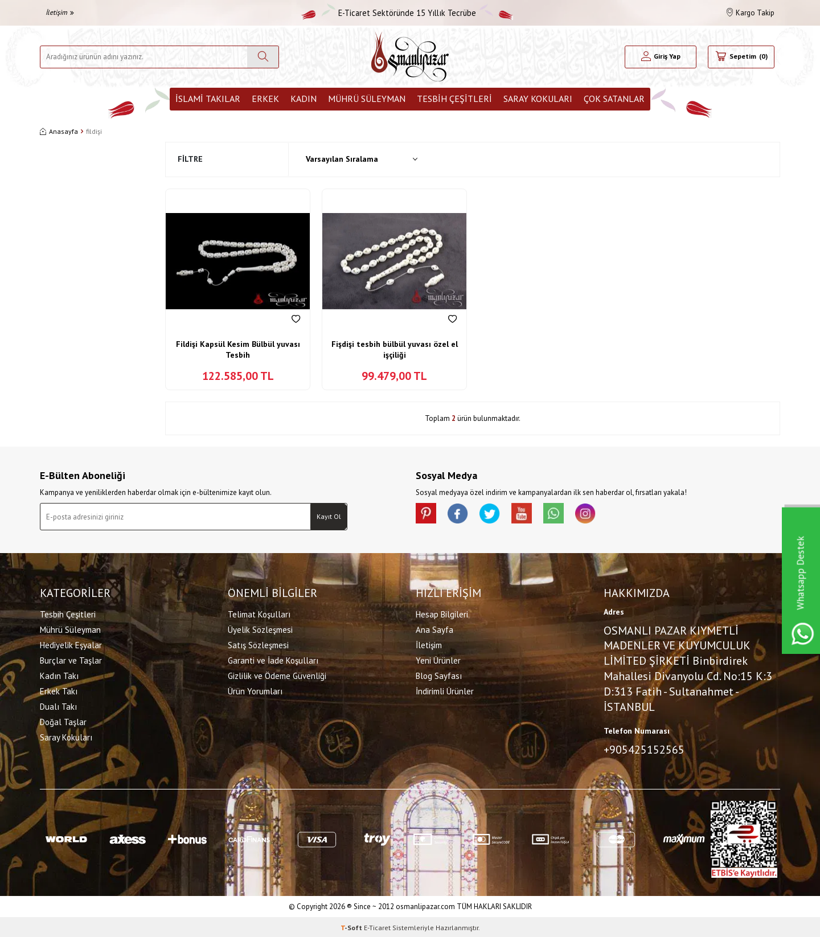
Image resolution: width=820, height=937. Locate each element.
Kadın (303, 98)
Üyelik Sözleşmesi (260, 628)
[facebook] (461, 514)
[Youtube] (529, 514)
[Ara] (262, 57)
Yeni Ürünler (438, 659)
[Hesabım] (661, 57)
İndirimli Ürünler (445, 690)
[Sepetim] (741, 57)
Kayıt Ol (329, 516)
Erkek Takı (58, 690)
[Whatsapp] (563, 514)
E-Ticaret (377, 926)
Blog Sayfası (439, 674)
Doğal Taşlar (63, 720)
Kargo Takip (750, 13)
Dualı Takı (58, 705)
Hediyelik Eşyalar (71, 644)
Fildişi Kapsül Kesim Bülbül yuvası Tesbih (238, 350)
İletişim (60, 12)
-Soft (352, 926)
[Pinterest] (427, 514)
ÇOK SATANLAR (614, 98)
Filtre (190, 159)
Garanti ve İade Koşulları (273, 659)
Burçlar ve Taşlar (71, 659)
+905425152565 (644, 748)
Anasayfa (59, 131)
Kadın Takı (59, 674)
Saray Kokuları (537, 98)
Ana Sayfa (434, 628)
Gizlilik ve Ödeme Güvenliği (277, 674)
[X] (495, 514)
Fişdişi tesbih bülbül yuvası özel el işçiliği (394, 350)
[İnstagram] (598, 514)
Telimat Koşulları (259, 613)
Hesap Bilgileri (442, 613)
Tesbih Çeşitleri (454, 98)
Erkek (265, 98)
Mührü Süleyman (366, 98)
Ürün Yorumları (255, 690)
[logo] (410, 56)
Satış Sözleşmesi (258, 644)
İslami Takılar (207, 98)
